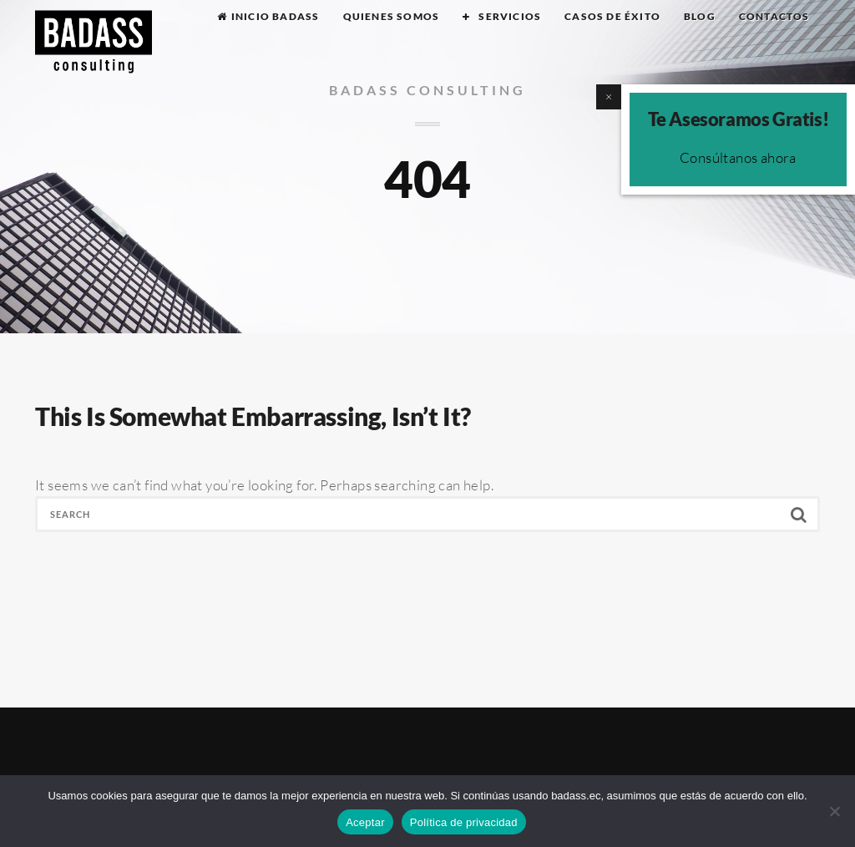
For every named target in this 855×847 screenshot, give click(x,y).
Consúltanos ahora (738, 157)
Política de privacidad (464, 822)
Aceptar (365, 822)
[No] (834, 811)
